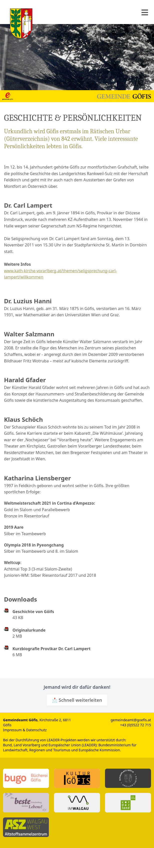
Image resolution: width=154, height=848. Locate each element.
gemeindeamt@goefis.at (130, 720)
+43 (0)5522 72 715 (135, 725)
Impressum (12, 730)
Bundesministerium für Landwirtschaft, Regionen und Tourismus (69, 747)
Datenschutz (36, 730)
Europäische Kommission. (99, 750)
